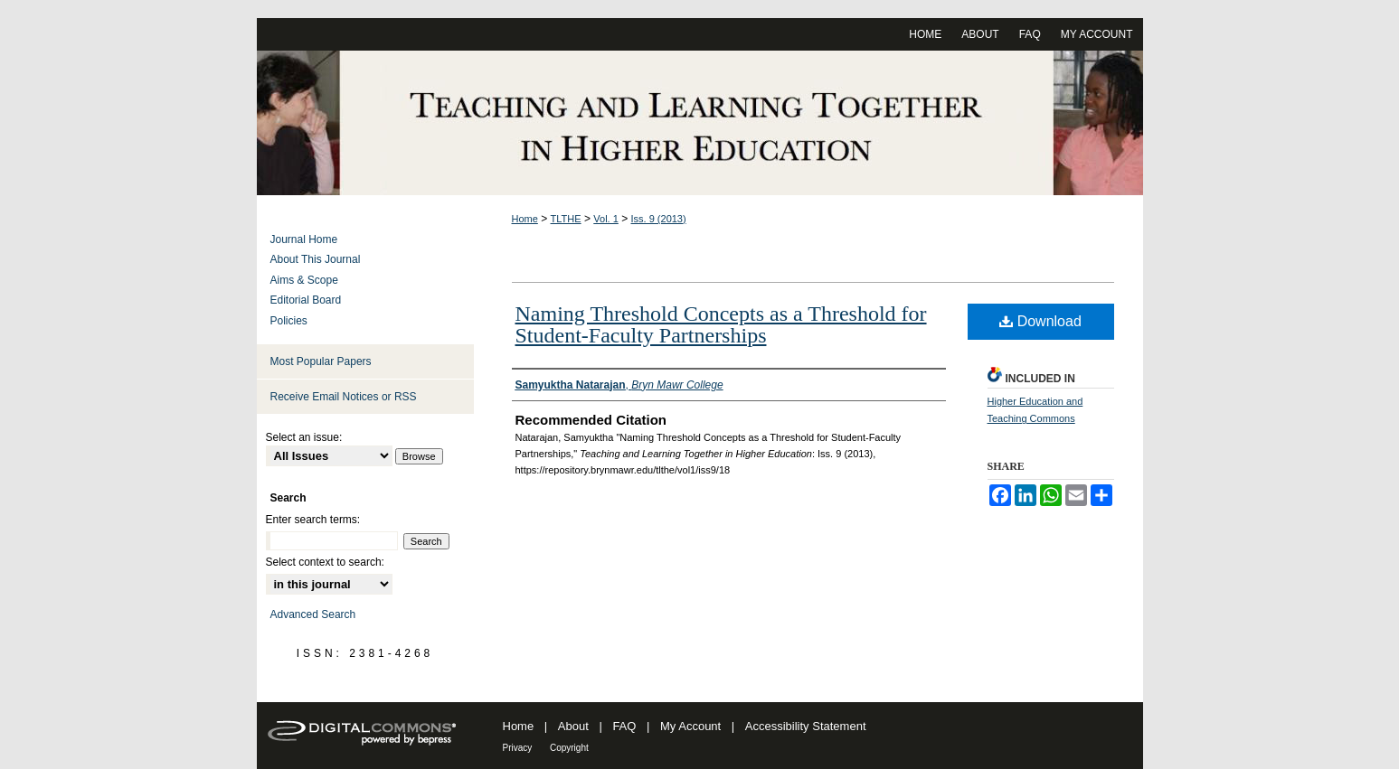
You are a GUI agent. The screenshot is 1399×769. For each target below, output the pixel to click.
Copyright (569, 748)
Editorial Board (306, 300)
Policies (288, 320)
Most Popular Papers (321, 361)
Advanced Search (313, 614)
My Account (690, 726)
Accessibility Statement (805, 726)
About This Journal (315, 259)
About (573, 726)
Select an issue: (304, 437)
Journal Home (304, 239)
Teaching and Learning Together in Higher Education (700, 123)
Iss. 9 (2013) (658, 218)
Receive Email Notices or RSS (343, 396)
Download (1040, 321)
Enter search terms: (313, 519)
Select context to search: (325, 562)
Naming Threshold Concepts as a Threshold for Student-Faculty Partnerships (721, 324)
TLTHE (566, 218)
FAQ (624, 726)
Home (525, 218)
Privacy (518, 748)
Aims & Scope (304, 280)
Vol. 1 (606, 218)
